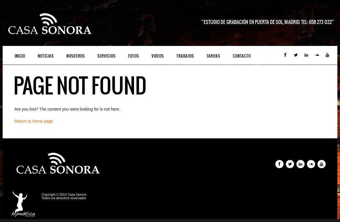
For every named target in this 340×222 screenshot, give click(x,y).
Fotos (133, 56)
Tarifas (213, 56)
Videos (158, 56)
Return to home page (33, 121)
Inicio (20, 56)
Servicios (106, 56)
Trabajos (185, 56)
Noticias (46, 56)
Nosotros (75, 56)
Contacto (242, 56)
